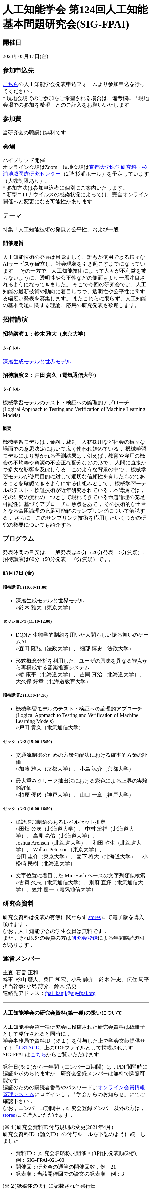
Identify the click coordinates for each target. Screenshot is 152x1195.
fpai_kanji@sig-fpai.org (70, 993)
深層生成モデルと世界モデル (37, 361)
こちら (10, 84)
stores (94, 917)
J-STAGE (28, 1047)
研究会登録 (84, 938)
